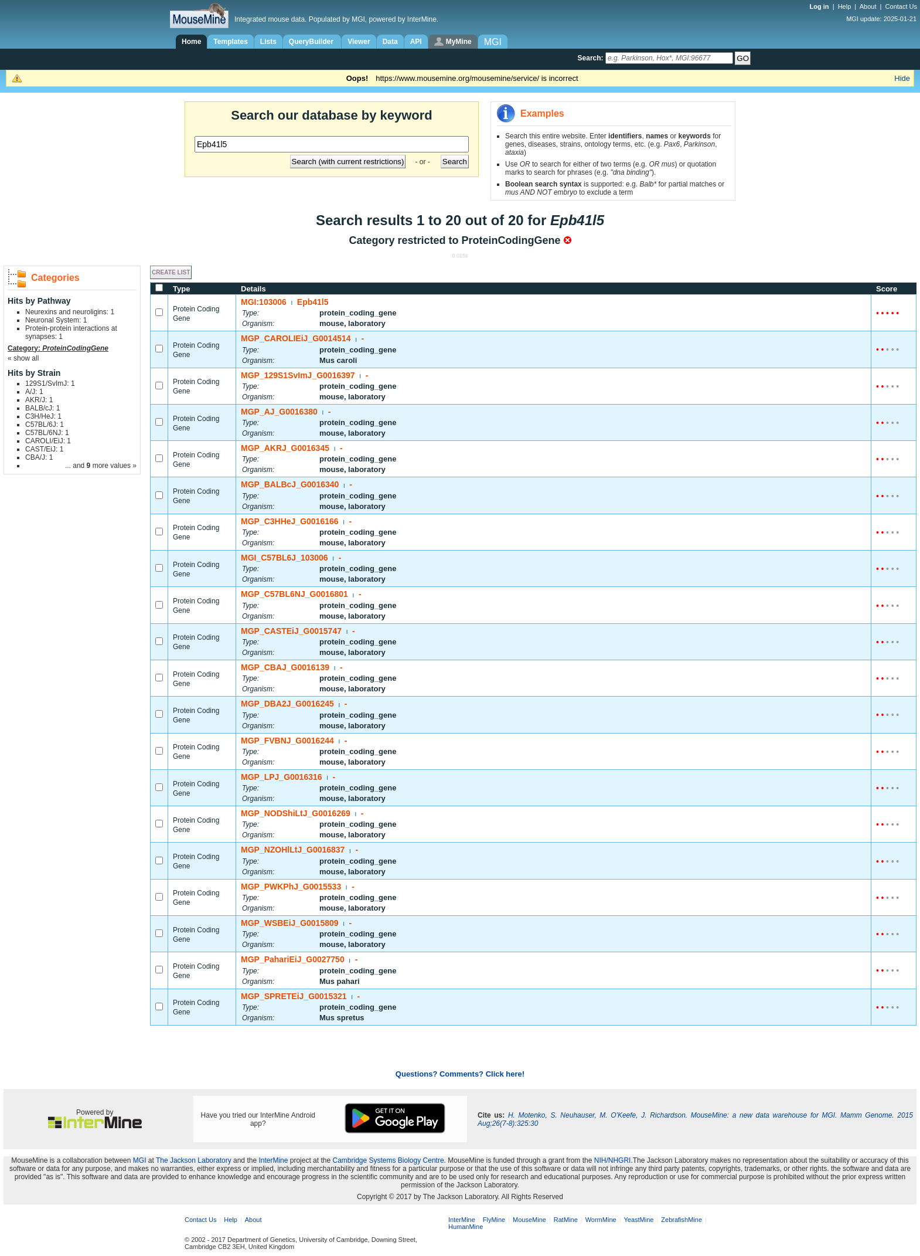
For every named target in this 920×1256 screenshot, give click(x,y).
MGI (139, 1160)
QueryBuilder (312, 42)
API (416, 42)
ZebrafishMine (681, 1219)
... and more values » (101, 465)
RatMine (566, 1219)
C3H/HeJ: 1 (43, 416)
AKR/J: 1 (39, 400)
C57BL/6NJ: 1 (47, 433)
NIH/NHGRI (612, 1160)
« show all (23, 358)
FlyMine (494, 1219)
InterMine (273, 1160)
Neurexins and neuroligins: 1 (69, 312)
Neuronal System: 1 (56, 320)
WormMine (600, 1219)
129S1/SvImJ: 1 (50, 383)
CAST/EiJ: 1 (44, 449)
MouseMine (529, 1219)
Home (191, 42)
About (868, 6)
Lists (268, 42)
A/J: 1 (34, 392)
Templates (230, 42)
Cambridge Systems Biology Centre (388, 1160)
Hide (902, 78)
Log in (820, 6)
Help (844, 6)
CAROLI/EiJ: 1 (48, 441)
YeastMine (638, 1219)
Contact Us (901, 6)
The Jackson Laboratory (193, 1160)
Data (390, 42)
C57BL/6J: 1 (44, 424)
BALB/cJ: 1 (42, 408)
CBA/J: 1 (39, 457)
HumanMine (465, 1226)
